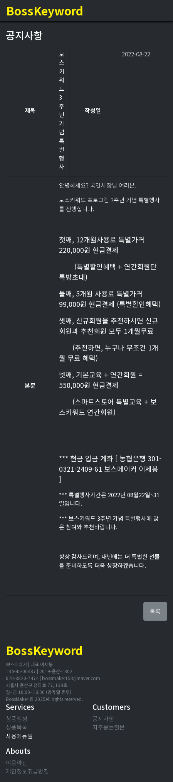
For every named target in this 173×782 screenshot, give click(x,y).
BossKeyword (44, 10)
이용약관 (16, 762)
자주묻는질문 (108, 727)
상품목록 (16, 727)
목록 (155, 611)
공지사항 (103, 718)
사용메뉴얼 (19, 736)
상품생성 (16, 718)
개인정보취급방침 (27, 771)
